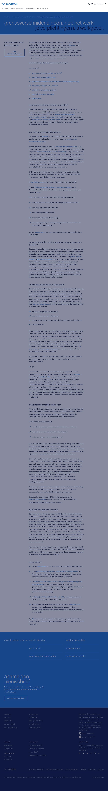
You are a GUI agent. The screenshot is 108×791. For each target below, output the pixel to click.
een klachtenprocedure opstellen (44, 90)
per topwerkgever (10, 737)
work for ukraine (35, 737)
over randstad (42, 8)
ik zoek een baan (8, 8)
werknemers (33, 723)
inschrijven (8, 769)
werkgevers (20, 8)
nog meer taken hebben (41, 304)
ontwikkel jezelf (34, 733)
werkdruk (42, 117)
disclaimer (92, 779)
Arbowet (72, 45)
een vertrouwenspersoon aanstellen (45, 86)
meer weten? (36, 98)
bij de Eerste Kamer (46, 377)
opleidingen (33, 727)
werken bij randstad (36, 779)
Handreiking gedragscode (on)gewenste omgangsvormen (57, 571)
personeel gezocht (36, 754)
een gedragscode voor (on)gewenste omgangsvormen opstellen (55, 81)
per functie (8, 730)
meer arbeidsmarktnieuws (14, 52)
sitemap (101, 779)
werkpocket (34, 648)
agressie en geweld (67, 114)
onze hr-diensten (37, 640)
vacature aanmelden (75, 640)
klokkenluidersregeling (37, 499)
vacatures (7, 723)
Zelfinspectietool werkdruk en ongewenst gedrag (53, 187)
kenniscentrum (15, 16)
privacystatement (72, 779)
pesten (57, 114)
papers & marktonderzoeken (42, 656)
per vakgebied (9, 733)
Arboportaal (39, 232)
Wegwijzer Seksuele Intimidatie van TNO (49, 597)
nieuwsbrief (33, 761)
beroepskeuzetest (35, 730)
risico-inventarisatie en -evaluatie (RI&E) (51, 152)
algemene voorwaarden (37, 765)
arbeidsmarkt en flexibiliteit (28, 16)
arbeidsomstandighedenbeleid (66, 147)
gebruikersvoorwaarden (54, 779)
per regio (7, 727)
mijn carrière (31, 8)
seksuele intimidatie (56, 117)
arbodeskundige (37, 182)
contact (7, 751)
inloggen (7, 765)
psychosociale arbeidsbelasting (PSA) (46, 119)
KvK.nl (34, 619)
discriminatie (34, 117)
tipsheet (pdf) (75, 604)
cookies (83, 779)
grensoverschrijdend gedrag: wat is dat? (47, 73)
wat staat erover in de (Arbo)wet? (44, 77)
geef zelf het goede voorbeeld (43, 94)
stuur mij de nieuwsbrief (16, 703)
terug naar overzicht (75, 656)
